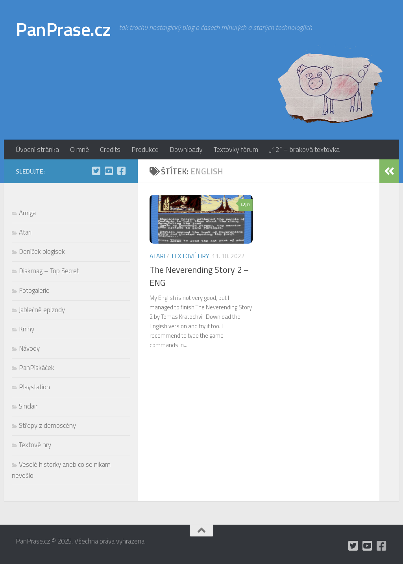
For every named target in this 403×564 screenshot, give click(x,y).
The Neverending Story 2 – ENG (199, 276)
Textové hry (189, 256)
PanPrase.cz (63, 29)
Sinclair (28, 406)
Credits (110, 149)
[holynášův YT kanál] (108, 171)
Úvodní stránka (37, 149)
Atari (157, 256)
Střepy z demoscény (47, 425)
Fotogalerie (34, 290)
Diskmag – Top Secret (49, 271)
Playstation (34, 387)
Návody (29, 348)
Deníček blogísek (42, 251)
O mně (79, 149)
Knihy (26, 329)
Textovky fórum (236, 149)
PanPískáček (36, 367)
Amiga (27, 213)
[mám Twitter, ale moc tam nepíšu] (96, 171)
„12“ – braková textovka (304, 149)
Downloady (186, 149)
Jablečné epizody (42, 310)
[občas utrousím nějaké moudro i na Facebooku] (121, 171)
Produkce (145, 149)
